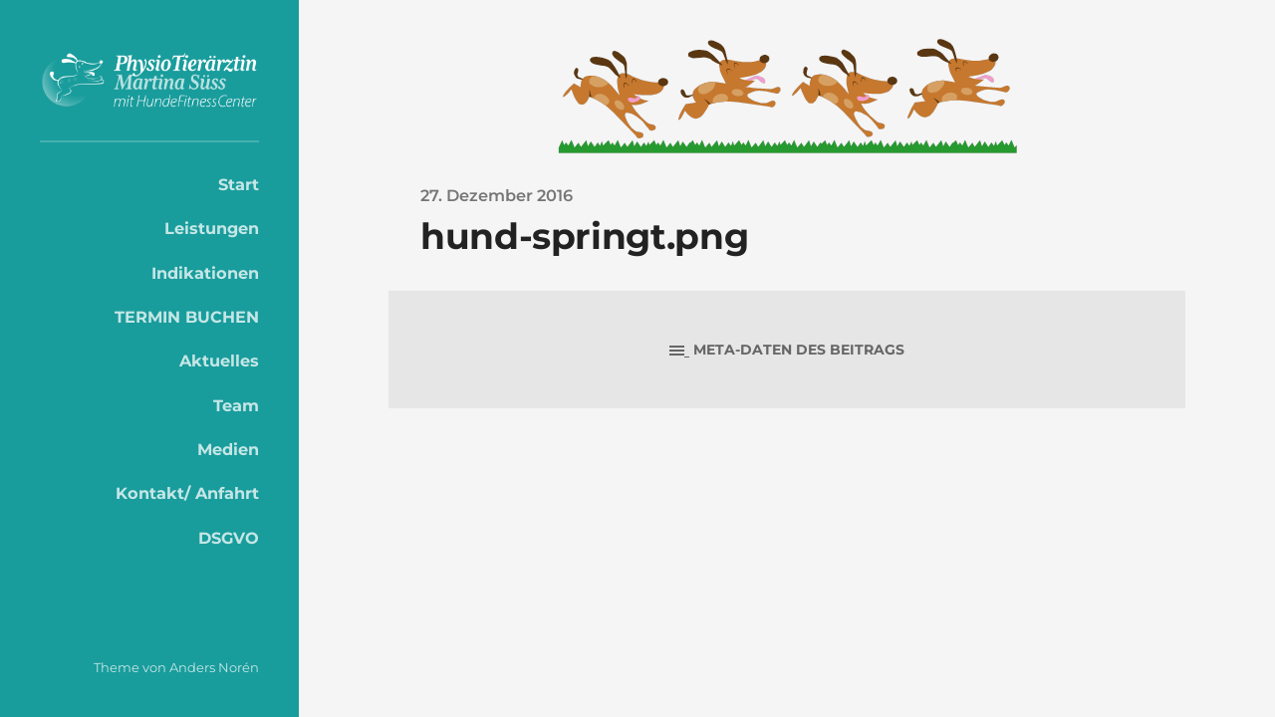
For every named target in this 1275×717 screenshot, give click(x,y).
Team (236, 405)
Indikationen (205, 273)
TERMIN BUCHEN (187, 317)
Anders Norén (214, 667)
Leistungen (211, 228)
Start (238, 184)
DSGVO (228, 538)
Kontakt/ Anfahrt (187, 493)
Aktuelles (219, 360)
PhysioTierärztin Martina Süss (149, 81)
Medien (228, 449)
